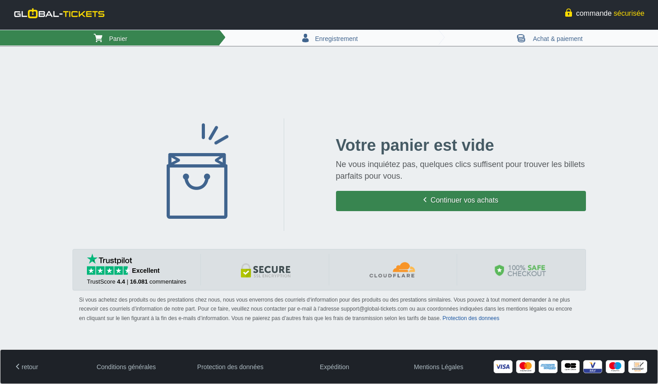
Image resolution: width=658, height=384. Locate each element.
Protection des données (230, 366)
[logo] (59, 14)
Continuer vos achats (461, 200)
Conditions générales (126, 366)
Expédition (334, 366)
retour (27, 366)
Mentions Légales (438, 366)
